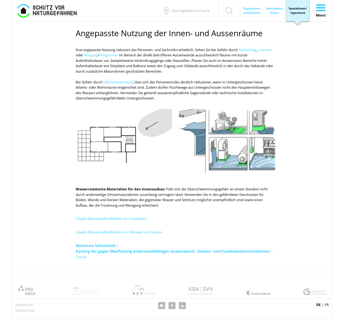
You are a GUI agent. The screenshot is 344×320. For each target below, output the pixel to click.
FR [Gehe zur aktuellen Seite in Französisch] (327, 304)
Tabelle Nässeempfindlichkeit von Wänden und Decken (119, 232)
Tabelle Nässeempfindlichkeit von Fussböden (111, 218)
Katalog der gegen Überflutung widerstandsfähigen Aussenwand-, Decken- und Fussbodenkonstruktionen (173, 251)
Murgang (91, 55)
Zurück (81, 256)
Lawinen (265, 49)
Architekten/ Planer (274, 10)
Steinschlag (247, 49)
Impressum (24, 304)
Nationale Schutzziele (96, 245)
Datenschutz (25, 310)
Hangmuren (108, 55)
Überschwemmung (118, 82)
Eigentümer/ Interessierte (252, 10)
